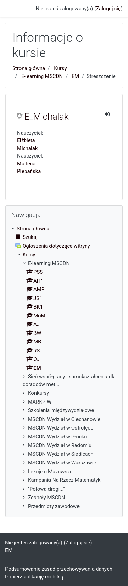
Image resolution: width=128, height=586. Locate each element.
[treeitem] (64, 229)
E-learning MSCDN (42, 76)
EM (75, 76)
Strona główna (28, 68)
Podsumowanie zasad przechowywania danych (58, 569)
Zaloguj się (108, 8)
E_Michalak (46, 116)
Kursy (60, 68)
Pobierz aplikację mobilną (34, 577)
